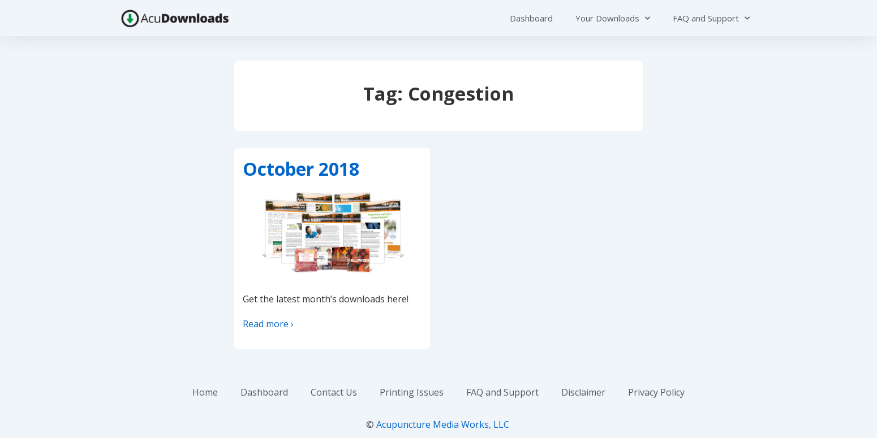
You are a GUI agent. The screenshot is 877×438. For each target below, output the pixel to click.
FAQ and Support (711, 18)
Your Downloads (612, 18)
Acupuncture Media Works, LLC (442, 424)
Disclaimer (583, 392)
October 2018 (301, 169)
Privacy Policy (656, 392)
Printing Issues (412, 392)
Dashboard (531, 18)
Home (205, 392)
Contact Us (334, 392)
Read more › (268, 324)
